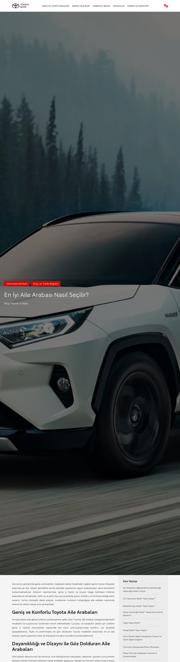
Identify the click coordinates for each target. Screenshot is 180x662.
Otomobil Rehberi (17, 283)
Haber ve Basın (101, 5)
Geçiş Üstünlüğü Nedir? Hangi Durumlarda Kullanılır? (143, 614)
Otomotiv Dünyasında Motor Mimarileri (141, 647)
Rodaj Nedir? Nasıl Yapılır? (135, 630)
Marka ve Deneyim (138, 5)
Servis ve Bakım (81, 5)
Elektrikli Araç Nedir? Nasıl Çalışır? (139, 605)
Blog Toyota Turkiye (16, 303)
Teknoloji (119, 5)
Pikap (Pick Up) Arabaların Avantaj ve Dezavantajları (140, 655)
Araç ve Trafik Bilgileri (55, 5)
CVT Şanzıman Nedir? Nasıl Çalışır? (139, 598)
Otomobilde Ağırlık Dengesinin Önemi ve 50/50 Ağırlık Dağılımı (142, 638)
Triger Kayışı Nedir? (132, 622)
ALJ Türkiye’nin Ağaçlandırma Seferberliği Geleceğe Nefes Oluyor (142, 589)
